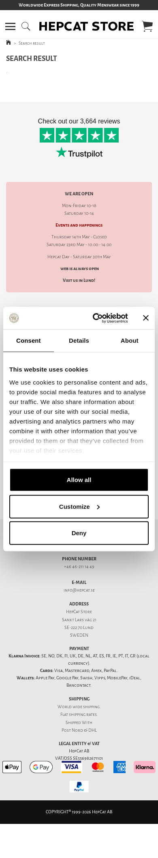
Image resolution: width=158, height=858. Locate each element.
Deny (79, 532)
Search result (32, 43)
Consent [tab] (28, 340)
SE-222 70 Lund (79, 628)
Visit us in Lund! (79, 280)
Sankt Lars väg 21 (79, 620)
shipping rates (82, 714)
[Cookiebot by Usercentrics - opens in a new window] (96, 318)
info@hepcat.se (79, 590)
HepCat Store (79, 612)
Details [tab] (79, 340)
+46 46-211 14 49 (79, 567)
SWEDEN (79, 635)
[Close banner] (146, 318)
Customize (79, 506)
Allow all (79, 479)
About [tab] (130, 340)
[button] (10, 26)
